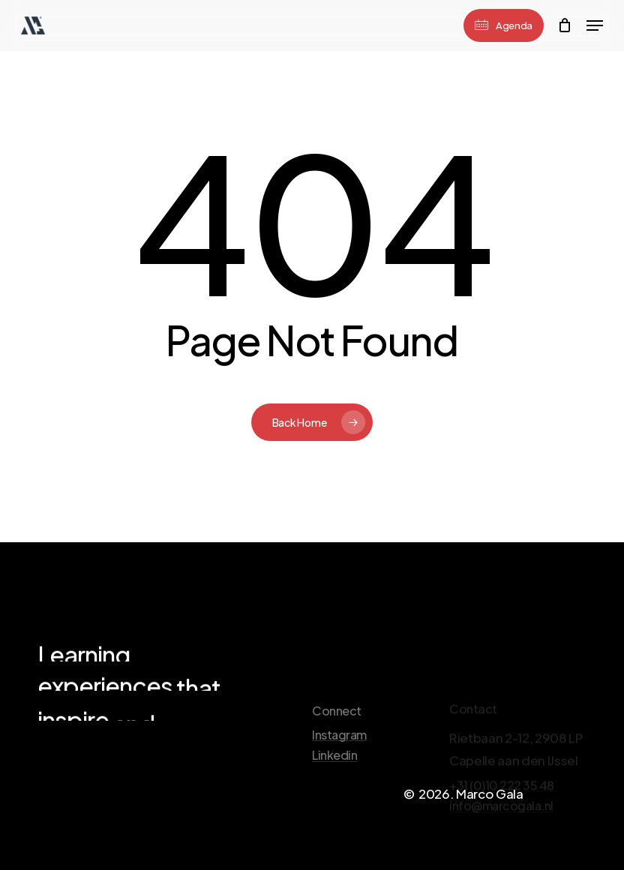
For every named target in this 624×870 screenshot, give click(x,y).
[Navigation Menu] (594, 25)
